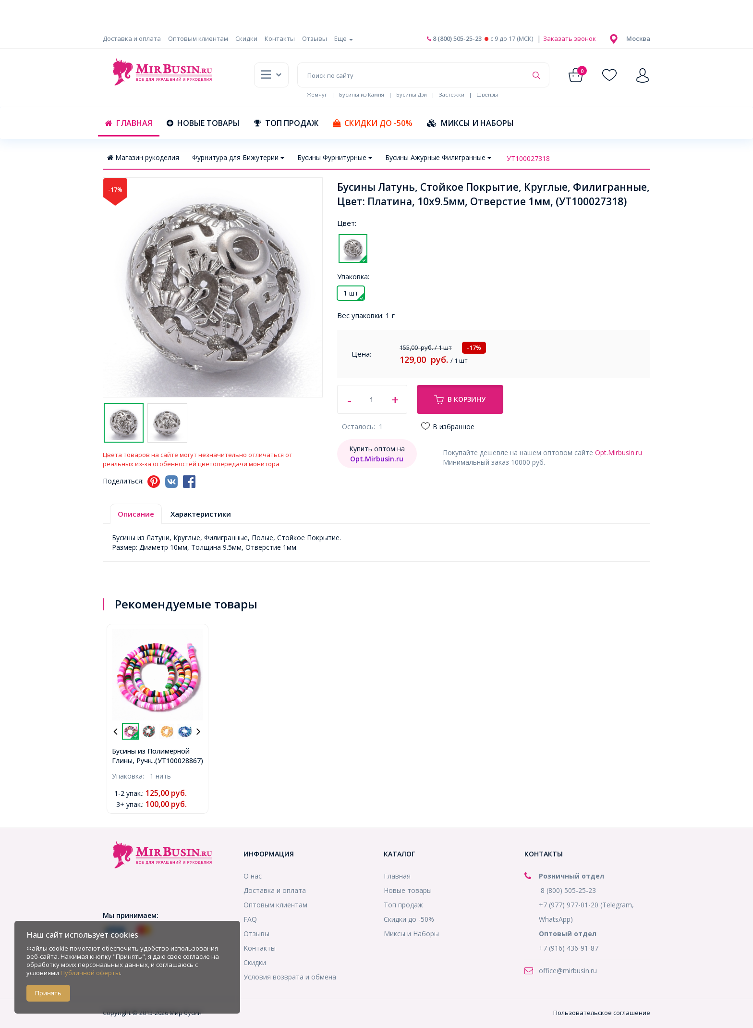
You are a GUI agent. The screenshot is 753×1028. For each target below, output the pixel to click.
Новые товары (203, 123)
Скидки (246, 38)
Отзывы (314, 38)
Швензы (487, 94)
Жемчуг (317, 94)
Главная (128, 123)
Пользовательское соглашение (601, 1012)
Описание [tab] (136, 514)
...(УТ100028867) (177, 760)
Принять (48, 993)
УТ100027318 (528, 158)
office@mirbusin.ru (568, 970)
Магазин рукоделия (143, 157)
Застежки (451, 94)
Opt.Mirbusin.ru (618, 452)
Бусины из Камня (361, 94)
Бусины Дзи (411, 94)
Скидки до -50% (373, 123)
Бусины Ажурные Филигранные (438, 157)
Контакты (280, 38)
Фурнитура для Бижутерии (238, 157)
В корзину (460, 399)
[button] (638, 38)
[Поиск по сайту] (412, 75)
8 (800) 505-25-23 (454, 38)
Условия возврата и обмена (289, 976)
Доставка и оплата (132, 38)
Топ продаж (286, 123)
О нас (252, 875)
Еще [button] (343, 38)
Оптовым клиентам (198, 38)
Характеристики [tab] (200, 514)
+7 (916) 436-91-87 (568, 948)
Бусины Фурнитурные (334, 157)
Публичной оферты (90, 972)
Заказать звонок (569, 38)
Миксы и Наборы (470, 123)
